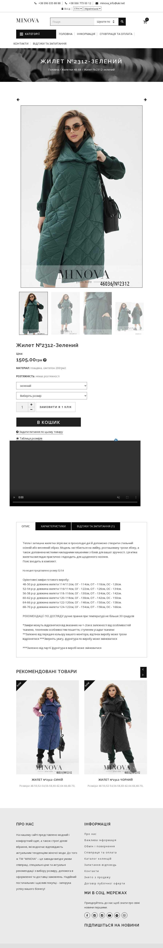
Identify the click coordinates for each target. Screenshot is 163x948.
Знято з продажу (97, 877)
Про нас (90, 834)
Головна (65, 34)
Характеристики (53, 526)
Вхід (66, 8)
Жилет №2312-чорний (115, 779)
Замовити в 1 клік (56, 407)
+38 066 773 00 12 (79, 3)
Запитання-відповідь (100, 865)
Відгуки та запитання (50, 43)
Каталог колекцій (98, 858)
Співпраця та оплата (116, 34)
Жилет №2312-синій (47, 779)
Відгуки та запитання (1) (96, 526)
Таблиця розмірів (29, 438)
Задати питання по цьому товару (39, 432)
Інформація (86, 34)
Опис (26, 526)
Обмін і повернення (99, 846)
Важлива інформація (100, 840)
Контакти (20, 43)
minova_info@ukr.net (112, 3)
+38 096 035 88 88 (49, 3)
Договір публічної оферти (104, 883)
